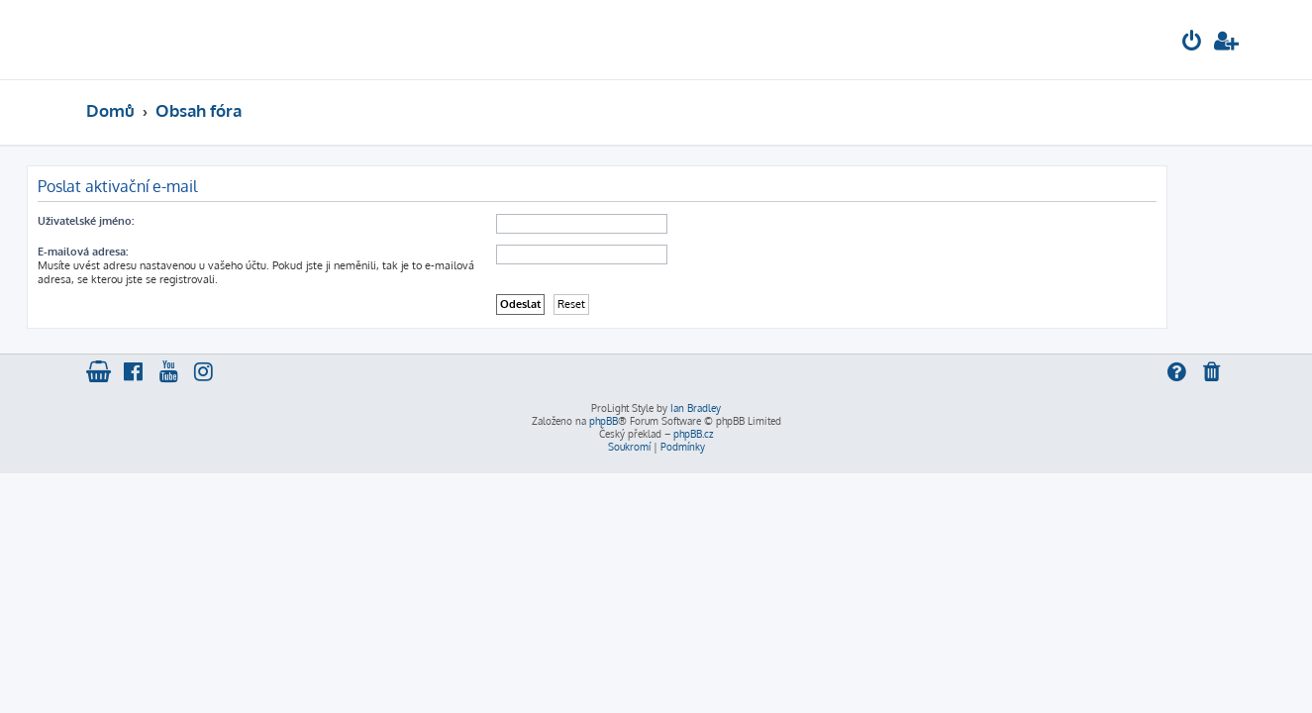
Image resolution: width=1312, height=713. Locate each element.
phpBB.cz (693, 434)
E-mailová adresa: (142, 251)
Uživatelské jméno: (145, 221)
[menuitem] (1192, 43)
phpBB (603, 421)
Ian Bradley (695, 408)
